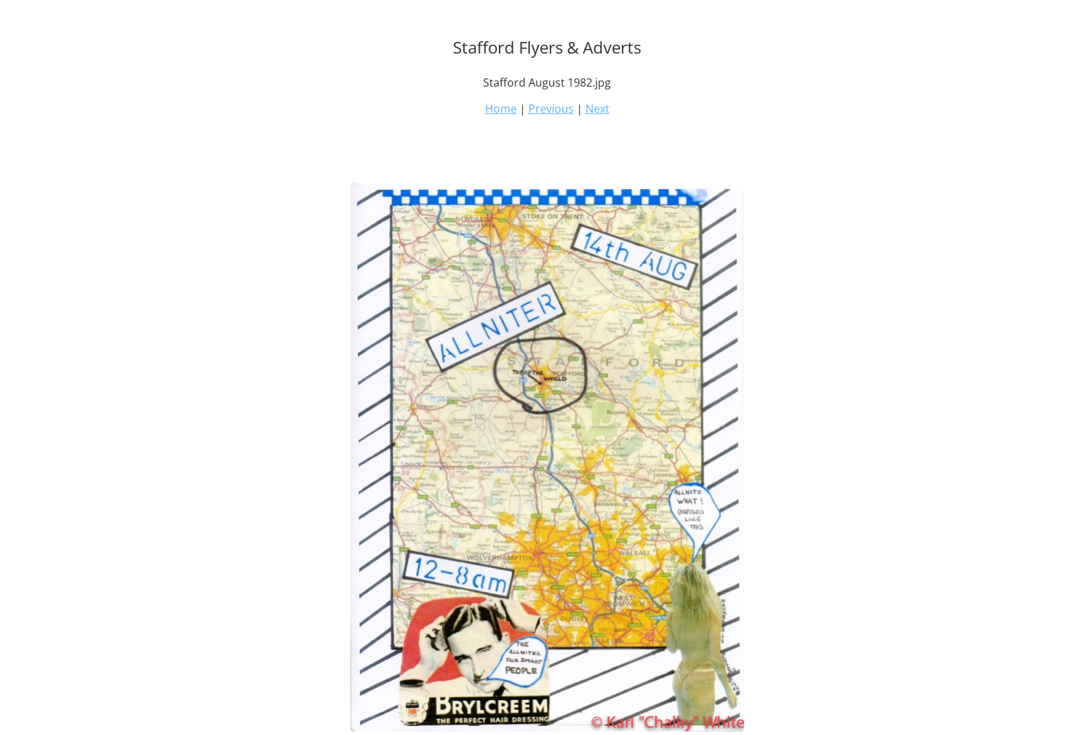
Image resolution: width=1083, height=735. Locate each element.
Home (501, 108)
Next (597, 108)
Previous (551, 108)
